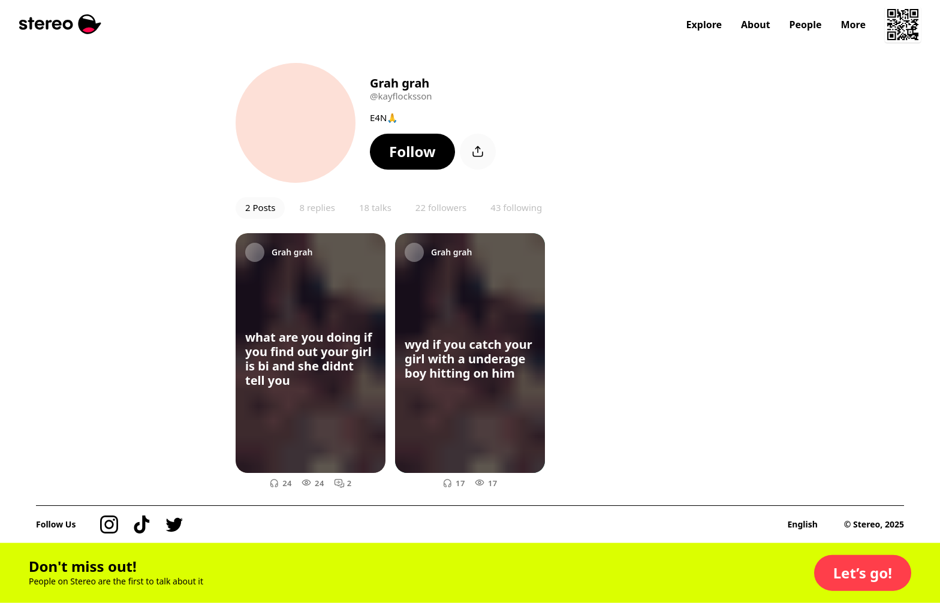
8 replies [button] (317, 207)
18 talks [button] (375, 207)
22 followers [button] (440, 207)
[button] (412, 152)
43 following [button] (516, 207)
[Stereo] (60, 24)
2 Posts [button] (260, 207)
